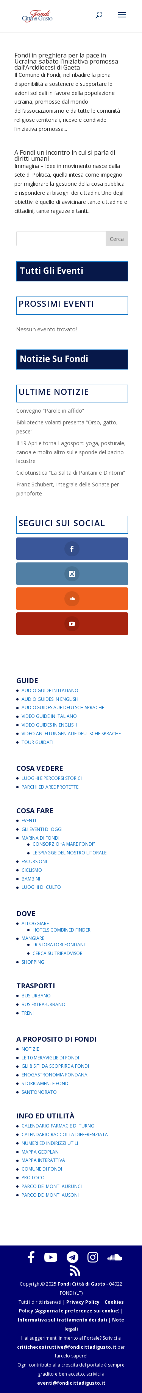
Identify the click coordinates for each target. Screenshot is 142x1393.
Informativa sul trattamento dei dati (62, 1320)
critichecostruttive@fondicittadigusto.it (66, 1347)
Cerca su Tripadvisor (58, 953)
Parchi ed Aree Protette (50, 787)
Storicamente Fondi (46, 1083)
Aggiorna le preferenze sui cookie (77, 1311)
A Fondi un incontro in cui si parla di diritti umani (64, 155)
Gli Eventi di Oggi (42, 829)
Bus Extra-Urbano (44, 1004)
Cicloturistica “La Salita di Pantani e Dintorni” (70, 472)
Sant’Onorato (39, 1092)
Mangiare (33, 938)
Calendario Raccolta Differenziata (65, 1134)
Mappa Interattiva (43, 1160)
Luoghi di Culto (41, 887)
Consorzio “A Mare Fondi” (64, 844)
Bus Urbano (36, 995)
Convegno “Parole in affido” (50, 410)
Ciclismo (32, 870)
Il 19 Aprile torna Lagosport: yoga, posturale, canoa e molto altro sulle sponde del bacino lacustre (71, 452)
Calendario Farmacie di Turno (58, 1126)
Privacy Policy (83, 1302)
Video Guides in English (49, 725)
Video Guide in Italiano (49, 716)
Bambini (31, 879)
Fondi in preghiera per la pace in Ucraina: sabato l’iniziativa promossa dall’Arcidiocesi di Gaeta (66, 61)
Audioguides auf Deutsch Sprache (63, 707)
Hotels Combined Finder (62, 930)
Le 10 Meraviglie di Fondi (50, 1057)
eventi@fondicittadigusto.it (71, 1383)
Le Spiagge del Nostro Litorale (69, 852)
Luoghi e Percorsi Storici (52, 778)
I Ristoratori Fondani (59, 944)
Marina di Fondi (40, 838)
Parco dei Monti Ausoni (50, 1195)
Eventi (29, 820)
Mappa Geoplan (40, 1152)
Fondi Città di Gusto (81, 1284)
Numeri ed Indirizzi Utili (50, 1143)
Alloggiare (35, 923)
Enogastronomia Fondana (54, 1075)
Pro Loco (33, 1177)
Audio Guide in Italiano (50, 690)
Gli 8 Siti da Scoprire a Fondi (55, 1066)
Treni (28, 1013)
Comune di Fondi (42, 1169)
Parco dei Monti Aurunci (52, 1186)
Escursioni (34, 861)
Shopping (33, 962)
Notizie (30, 1049)
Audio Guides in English (50, 699)
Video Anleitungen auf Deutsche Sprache (71, 733)
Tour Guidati (37, 742)
